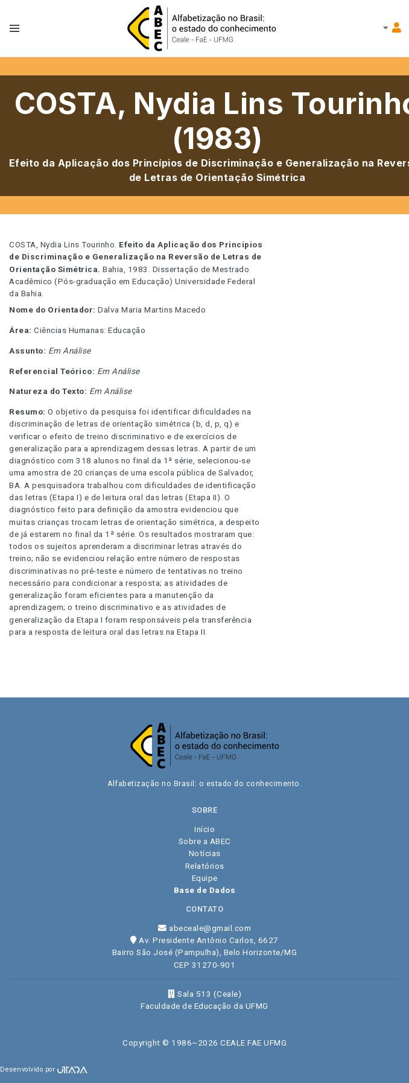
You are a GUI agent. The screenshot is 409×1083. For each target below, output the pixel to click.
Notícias (205, 853)
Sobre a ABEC (205, 841)
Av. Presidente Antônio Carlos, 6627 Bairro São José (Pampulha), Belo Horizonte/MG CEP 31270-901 (204, 952)
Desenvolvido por (43, 1069)
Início (204, 829)
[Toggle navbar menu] (14, 28)
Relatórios (204, 866)
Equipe (205, 878)
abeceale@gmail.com (204, 928)
